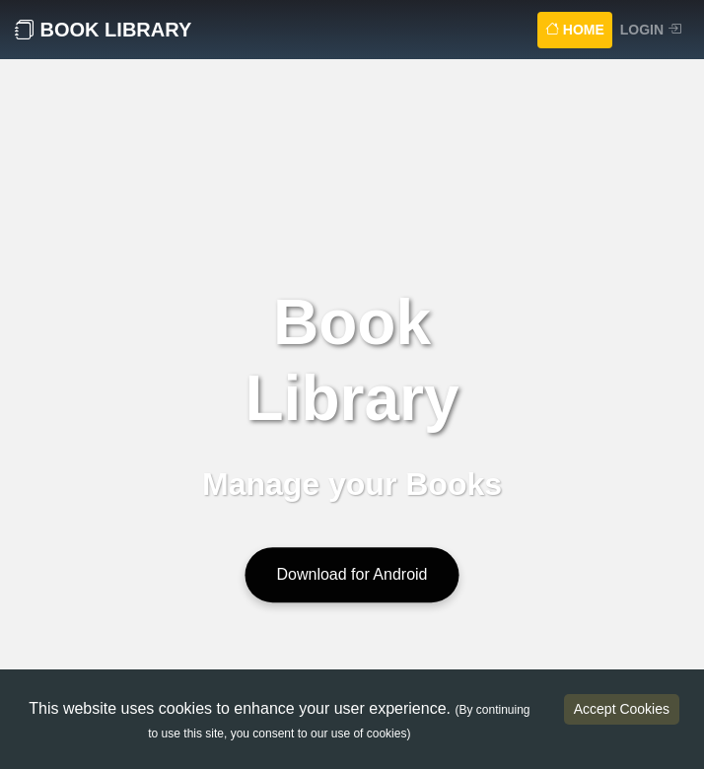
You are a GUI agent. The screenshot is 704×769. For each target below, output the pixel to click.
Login (650, 29)
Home (578, 28)
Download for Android (352, 574)
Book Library (103, 29)
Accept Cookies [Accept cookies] (621, 709)
